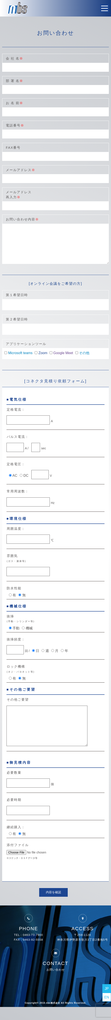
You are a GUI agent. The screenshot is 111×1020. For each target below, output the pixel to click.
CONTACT (55, 970)
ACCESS (82, 935)
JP (107, 988)
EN (106, 997)
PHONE (28, 935)
